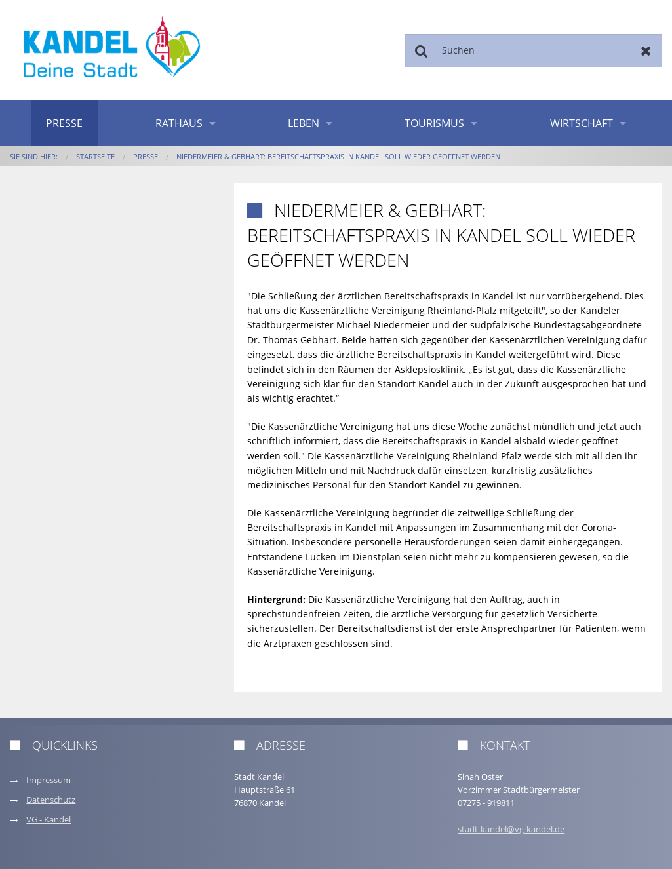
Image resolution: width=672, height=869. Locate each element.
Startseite (95, 156)
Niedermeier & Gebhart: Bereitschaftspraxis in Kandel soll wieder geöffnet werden (338, 156)
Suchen (421, 50)
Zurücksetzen (646, 50)
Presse (64, 123)
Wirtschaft (581, 123)
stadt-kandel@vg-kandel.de (511, 829)
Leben (303, 123)
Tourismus (434, 123)
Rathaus (179, 123)
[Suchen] (533, 50)
